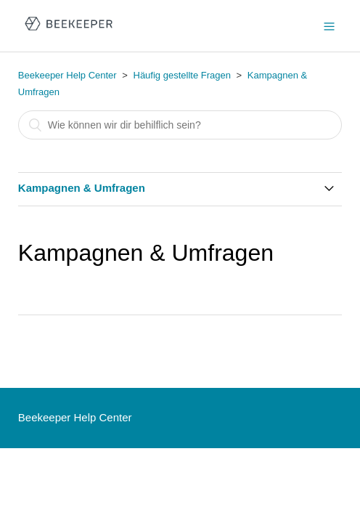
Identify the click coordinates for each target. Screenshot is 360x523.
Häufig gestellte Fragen (182, 75)
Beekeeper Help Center (67, 75)
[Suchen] (180, 124)
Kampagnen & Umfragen (81, 188)
